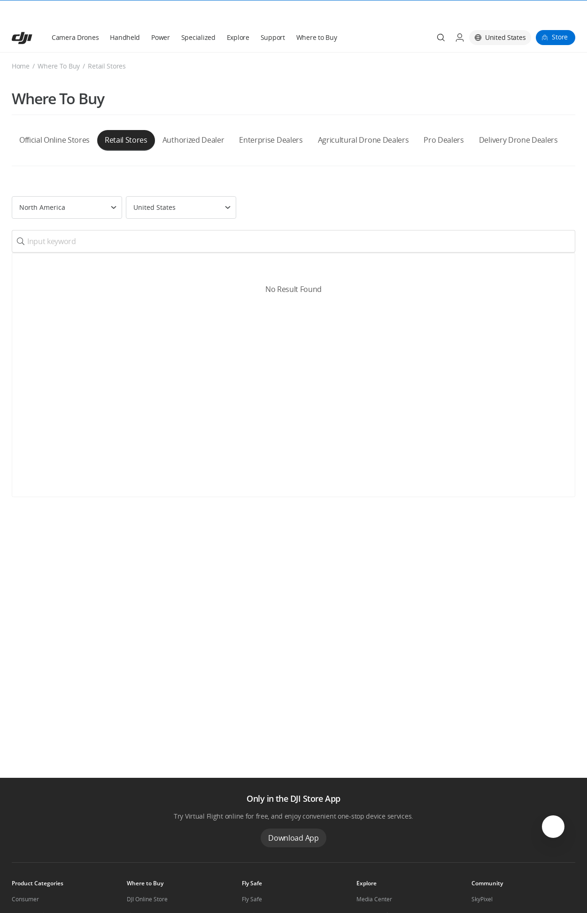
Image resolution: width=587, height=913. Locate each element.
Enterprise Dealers (270, 117)
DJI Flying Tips (260, 893)
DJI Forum (484, 893)
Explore (238, 14)
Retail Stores (126, 117)
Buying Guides (375, 893)
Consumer (25, 877)
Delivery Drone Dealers (518, 117)
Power (160, 14)
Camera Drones (75, 14)
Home (21, 43)
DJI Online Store (147, 877)
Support (273, 14)
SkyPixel (482, 877)
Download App (293, 815)
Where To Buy (59, 43)
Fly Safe (252, 877)
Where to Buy (316, 14)
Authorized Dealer (193, 117)
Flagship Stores (147, 893)
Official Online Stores (54, 117)
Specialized (198, 14)
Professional (28, 893)
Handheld (125, 14)
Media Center (374, 877)
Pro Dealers (443, 117)
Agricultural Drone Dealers (363, 117)
